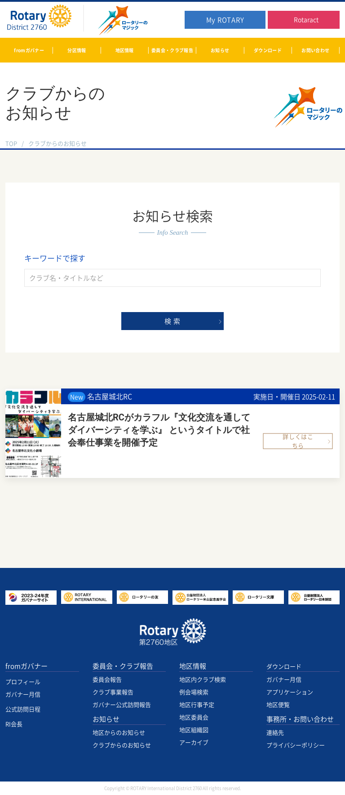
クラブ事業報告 (113, 692)
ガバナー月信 (22, 694)
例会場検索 (193, 692)
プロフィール (22, 682)
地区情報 (192, 666)
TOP (11, 144)
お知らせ (106, 719)
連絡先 (275, 733)
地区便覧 (278, 705)
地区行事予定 (196, 705)
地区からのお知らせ (119, 733)
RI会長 (13, 724)
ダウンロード (283, 667)
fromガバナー (26, 666)
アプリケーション (289, 692)
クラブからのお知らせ (122, 745)
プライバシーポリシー (295, 745)
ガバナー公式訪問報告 (122, 705)
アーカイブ (193, 743)
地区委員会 (193, 717)
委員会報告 (107, 680)
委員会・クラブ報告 (123, 666)
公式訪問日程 (22, 709)
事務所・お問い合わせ (300, 719)
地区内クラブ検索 (202, 680)
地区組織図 (193, 730)
